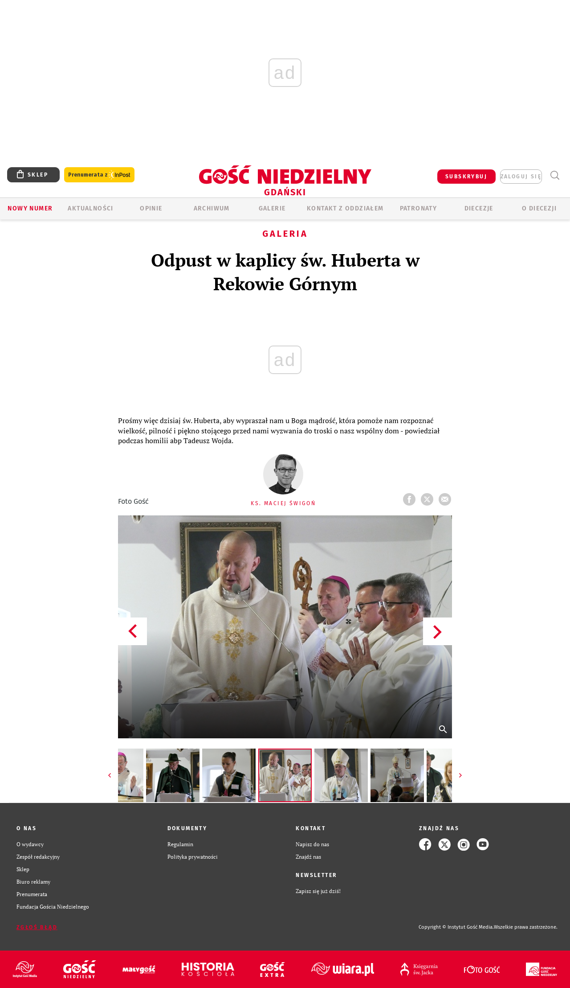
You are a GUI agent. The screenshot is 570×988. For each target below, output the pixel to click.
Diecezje (478, 208)
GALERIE (272, 208)
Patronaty (418, 208)
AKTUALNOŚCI (90, 208)
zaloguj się (521, 176)
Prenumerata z (99, 175)
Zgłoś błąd (36, 927)
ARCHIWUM (212, 208)
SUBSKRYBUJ (466, 176)
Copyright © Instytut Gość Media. (456, 927)
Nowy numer (30, 208)
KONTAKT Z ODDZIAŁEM (345, 208)
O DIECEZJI (539, 208)
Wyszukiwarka (554, 175)
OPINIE (151, 208)
